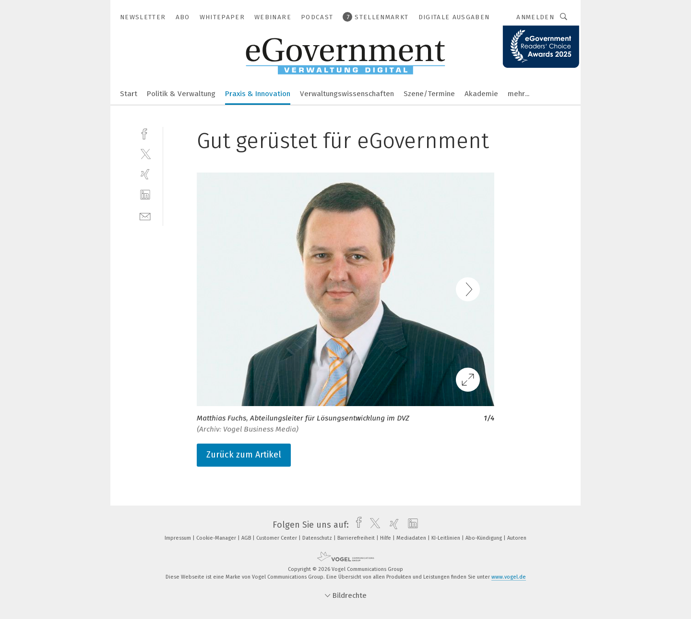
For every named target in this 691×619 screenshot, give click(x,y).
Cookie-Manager (217, 538)
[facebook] (145, 133)
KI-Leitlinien (446, 538)
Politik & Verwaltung (181, 93)
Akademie (481, 93)
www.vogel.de (508, 577)
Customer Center (277, 538)
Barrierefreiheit (356, 538)
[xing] (145, 174)
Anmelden (535, 17)
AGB (246, 538)
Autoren (516, 538)
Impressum (178, 538)
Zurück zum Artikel (243, 454)
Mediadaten (412, 538)
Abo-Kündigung (484, 538)
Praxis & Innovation (257, 93)
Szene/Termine (429, 93)
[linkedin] (145, 195)
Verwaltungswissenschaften (347, 93)
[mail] (145, 216)
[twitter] (145, 154)
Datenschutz (318, 538)
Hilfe (386, 538)
